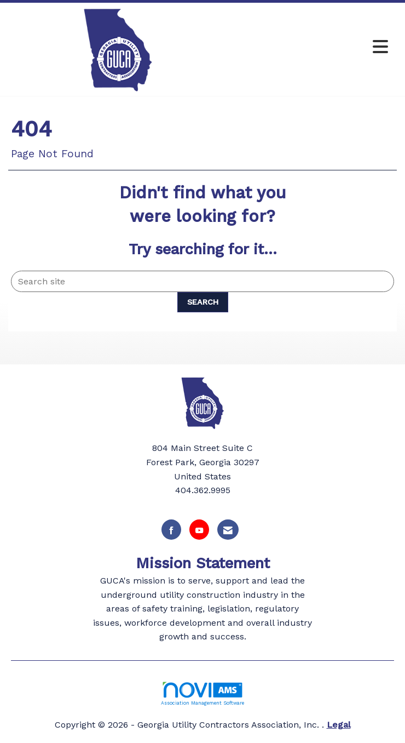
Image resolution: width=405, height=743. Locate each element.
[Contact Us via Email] (228, 529)
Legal (339, 724)
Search (202, 302)
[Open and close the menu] (311, 47)
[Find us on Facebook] (171, 529)
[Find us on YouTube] (199, 529)
